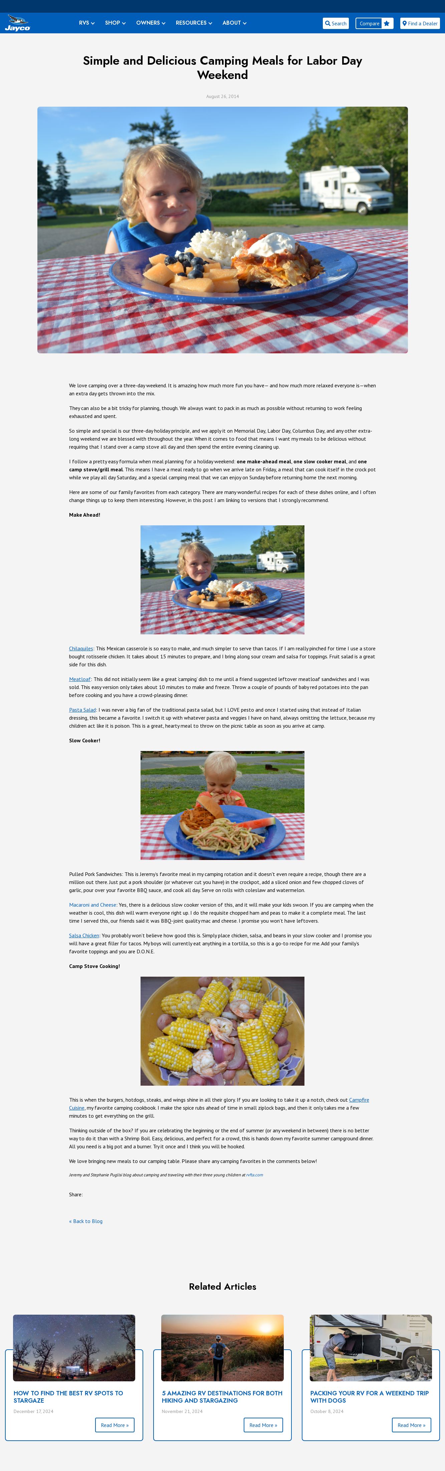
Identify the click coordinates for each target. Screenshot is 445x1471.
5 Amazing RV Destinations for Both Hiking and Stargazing (222, 1397)
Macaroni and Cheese (92, 904)
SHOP (112, 23)
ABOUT (232, 23)
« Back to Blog (85, 1221)
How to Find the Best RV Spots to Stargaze (68, 1397)
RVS (84, 23)
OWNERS (148, 23)
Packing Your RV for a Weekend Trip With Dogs (369, 1397)
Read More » (115, 1425)
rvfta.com (254, 1175)
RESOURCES (191, 23)
